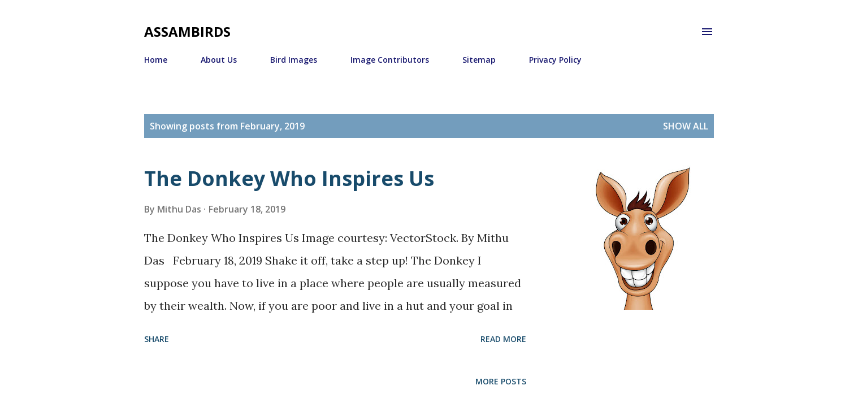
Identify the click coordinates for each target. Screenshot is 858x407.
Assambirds (187, 31)
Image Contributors (389, 59)
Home (155, 59)
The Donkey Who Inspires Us (289, 178)
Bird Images (293, 59)
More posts (500, 381)
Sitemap (479, 59)
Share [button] (156, 339)
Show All (685, 126)
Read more (503, 339)
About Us (219, 59)
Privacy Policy (555, 59)
